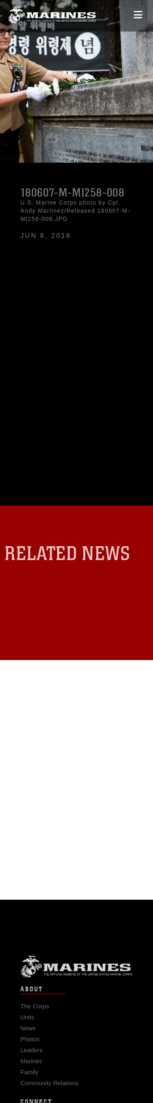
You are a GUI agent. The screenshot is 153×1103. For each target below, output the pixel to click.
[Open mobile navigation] (138, 12)
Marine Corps (76, 970)
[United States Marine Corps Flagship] (52, 12)
